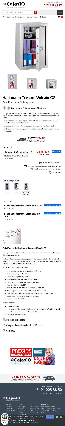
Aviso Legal (21, 407)
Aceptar (50, 417)
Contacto (9, 407)
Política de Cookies (27, 418)
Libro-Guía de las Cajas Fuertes (50, 409)
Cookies (20, 412)
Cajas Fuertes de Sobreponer (15, 17)
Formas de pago (34, 409)
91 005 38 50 (54, 4)
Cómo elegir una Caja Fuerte (50, 410)
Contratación (22, 410)
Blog (42, 412)
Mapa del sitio (34, 412)
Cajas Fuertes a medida (48, 407)
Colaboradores (10, 410)
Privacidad (21, 409)
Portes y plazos (34, 410)
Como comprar (34, 407)
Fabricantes (9, 409)
